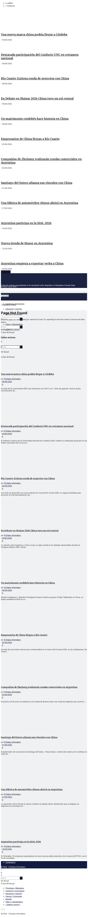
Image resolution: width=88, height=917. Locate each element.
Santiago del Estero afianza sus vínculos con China (36, 183)
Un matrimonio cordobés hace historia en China (35, 118)
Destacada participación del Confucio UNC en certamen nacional (37, 426)
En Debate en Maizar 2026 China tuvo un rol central (37, 98)
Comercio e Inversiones (15, 304)
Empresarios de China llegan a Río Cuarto (30, 139)
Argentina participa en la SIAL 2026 (26, 223)
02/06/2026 (6, 694)
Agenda (9, 899)
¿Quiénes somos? (13, 329)
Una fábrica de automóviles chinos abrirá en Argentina (39, 203)
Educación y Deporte (14, 309)
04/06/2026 (6, 381)
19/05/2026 (6, 849)
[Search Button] (21, 326)
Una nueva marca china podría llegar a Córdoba (34, 34)
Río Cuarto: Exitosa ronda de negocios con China (35, 78)
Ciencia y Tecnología (14, 896)
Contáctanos (10, 862)
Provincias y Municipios (15, 298)
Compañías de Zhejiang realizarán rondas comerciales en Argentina (39, 687)
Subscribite (5, 296)
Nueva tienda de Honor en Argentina (27, 243)
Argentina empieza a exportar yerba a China (32, 263)
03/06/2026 (6, 642)
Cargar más (6, 272)
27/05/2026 (6, 797)
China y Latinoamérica (14, 324)
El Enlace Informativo (12, 379)
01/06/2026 (6, 745)
